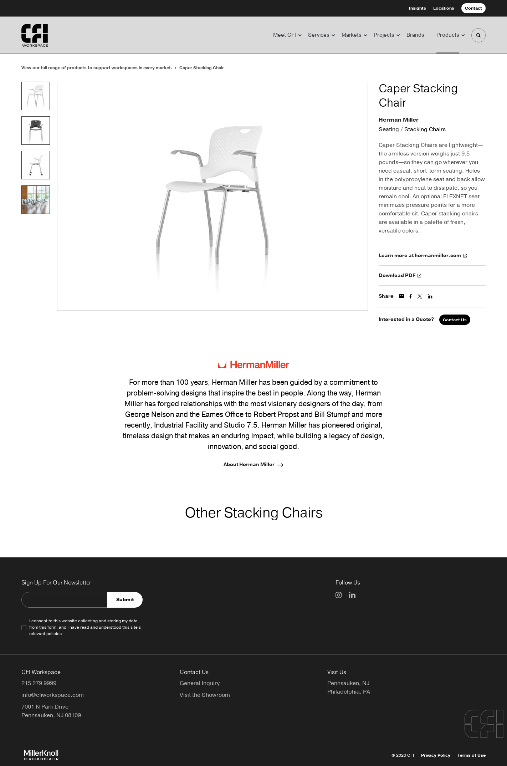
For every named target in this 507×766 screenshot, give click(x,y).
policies (54, 634)
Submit (125, 599)
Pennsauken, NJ (348, 683)
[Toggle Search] (478, 35)
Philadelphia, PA (348, 692)
